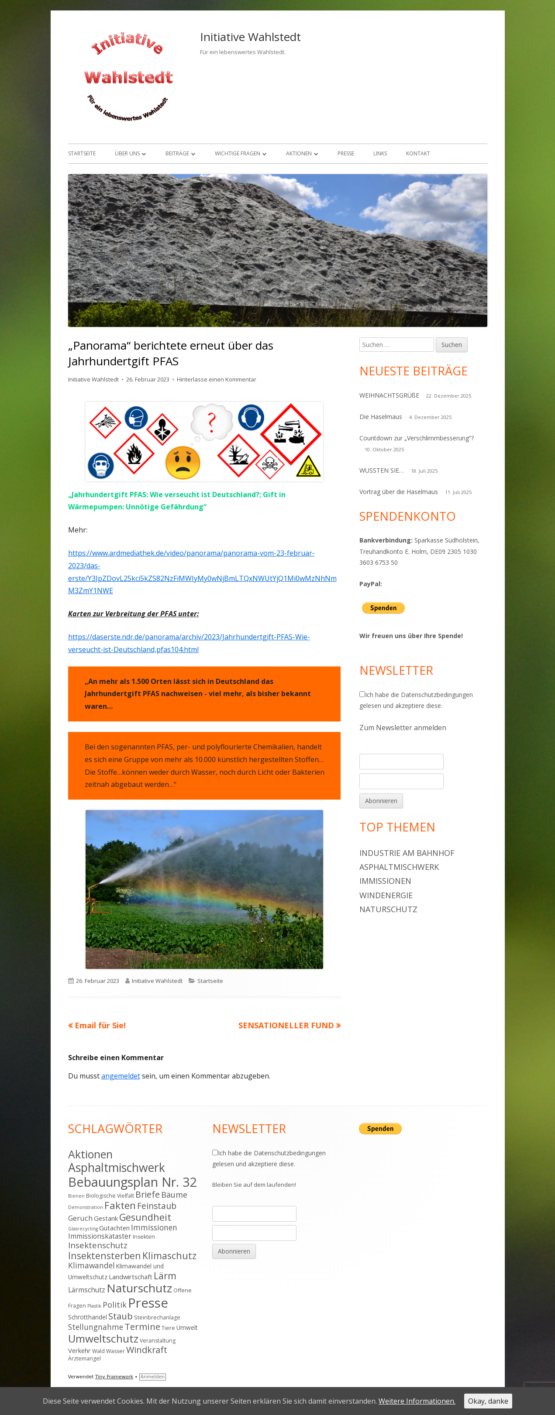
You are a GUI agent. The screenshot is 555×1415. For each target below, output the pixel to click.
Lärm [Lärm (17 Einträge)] (165, 1275)
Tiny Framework (114, 1377)
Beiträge (177, 153)
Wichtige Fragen (237, 153)
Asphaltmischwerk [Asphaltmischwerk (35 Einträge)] (116, 1167)
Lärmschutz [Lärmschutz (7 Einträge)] (86, 1290)
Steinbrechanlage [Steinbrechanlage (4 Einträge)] (157, 1317)
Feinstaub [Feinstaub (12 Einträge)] (156, 1206)
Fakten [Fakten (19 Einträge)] (120, 1205)
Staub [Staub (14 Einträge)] (120, 1316)
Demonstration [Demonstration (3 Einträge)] (85, 1207)
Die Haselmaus (380, 416)
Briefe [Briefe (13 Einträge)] (147, 1194)
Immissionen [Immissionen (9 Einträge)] (154, 1227)
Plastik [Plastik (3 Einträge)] (94, 1306)
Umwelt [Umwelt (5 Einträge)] (187, 1327)
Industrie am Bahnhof (407, 853)
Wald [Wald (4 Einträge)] (98, 1351)
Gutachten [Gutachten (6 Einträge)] (114, 1227)
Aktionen (299, 153)
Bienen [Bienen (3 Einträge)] (76, 1196)
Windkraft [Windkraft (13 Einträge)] (146, 1350)
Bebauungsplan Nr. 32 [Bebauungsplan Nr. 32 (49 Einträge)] (132, 1181)
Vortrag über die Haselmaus (398, 492)
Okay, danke (488, 1401)
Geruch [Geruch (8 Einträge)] (80, 1218)
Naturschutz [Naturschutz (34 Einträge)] (139, 1288)
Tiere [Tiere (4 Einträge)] (168, 1328)
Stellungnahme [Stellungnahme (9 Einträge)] (95, 1327)
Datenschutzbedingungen (437, 694)
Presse (346, 153)
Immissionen (385, 881)
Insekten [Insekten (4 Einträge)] (144, 1236)
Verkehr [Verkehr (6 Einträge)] (79, 1350)
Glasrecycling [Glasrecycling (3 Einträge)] (83, 1229)
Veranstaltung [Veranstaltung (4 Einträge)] (158, 1340)
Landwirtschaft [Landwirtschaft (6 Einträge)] (130, 1276)
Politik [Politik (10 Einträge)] (115, 1304)
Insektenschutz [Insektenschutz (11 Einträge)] (98, 1245)
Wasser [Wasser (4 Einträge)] (115, 1351)
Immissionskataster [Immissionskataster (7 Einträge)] (99, 1236)
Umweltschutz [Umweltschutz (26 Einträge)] (103, 1338)
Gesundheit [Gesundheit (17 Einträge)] (145, 1217)
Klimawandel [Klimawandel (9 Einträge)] (91, 1265)
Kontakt (418, 153)
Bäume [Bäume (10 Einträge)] (174, 1194)
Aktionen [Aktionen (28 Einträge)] (90, 1154)
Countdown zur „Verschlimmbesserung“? (416, 438)
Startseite (82, 153)
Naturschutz (388, 909)
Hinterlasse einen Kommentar (216, 379)
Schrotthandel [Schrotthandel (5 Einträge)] (87, 1317)
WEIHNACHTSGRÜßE (389, 395)
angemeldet (120, 1076)
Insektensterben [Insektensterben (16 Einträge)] (104, 1255)
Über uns (127, 153)
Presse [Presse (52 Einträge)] (148, 1303)
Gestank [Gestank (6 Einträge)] (106, 1218)
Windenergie (386, 895)
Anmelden (153, 1377)
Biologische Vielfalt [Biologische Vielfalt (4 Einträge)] (110, 1195)
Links (380, 153)
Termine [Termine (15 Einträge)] (142, 1326)
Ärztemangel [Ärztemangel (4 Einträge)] (84, 1358)
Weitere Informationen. (417, 1401)
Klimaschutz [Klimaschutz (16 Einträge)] (169, 1255)
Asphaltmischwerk (399, 867)
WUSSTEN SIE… (381, 470)
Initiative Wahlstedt (250, 37)
